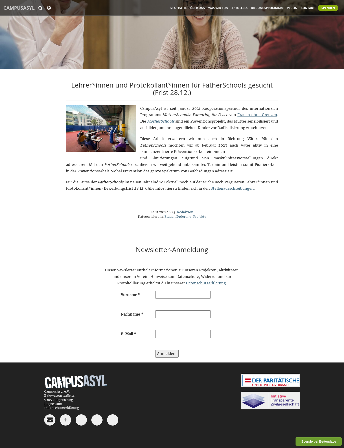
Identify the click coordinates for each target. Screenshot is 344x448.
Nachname (132, 314)
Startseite (178, 8)
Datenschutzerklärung (206, 283)
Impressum (53, 404)
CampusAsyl (19, 8)
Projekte (199, 217)
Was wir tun (218, 8)
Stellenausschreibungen (232, 188)
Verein (292, 8)
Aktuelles (240, 8)
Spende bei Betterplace (318, 441)
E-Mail (128, 334)
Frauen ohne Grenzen (257, 114)
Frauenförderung (177, 217)
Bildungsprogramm (267, 8)
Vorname (130, 294)
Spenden (328, 8)
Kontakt (308, 8)
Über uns (197, 8)
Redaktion (185, 212)
